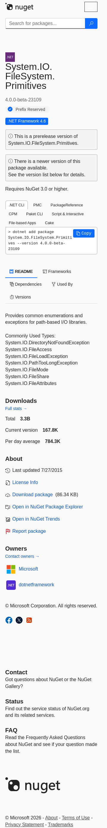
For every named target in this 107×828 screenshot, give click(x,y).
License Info (25, 482)
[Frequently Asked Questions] (11, 730)
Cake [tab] (49, 223)
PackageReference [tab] (67, 205)
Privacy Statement (24, 824)
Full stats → (16, 408)
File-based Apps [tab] (22, 223)
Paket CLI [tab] (34, 214)
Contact (16, 672)
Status (14, 701)
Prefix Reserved (30, 109)
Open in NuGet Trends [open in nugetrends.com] (36, 518)
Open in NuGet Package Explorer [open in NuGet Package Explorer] (47, 506)
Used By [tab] (62, 284)
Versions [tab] (20, 297)
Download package (32, 494)
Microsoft (28, 568)
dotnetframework (36, 584)
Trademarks (60, 824)
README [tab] (21, 271)
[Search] (91, 23)
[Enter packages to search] (45, 23)
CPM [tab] (13, 214)
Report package (29, 531)
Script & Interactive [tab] (68, 214)
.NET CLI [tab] (16, 205)
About (51, 817)
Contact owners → (22, 556)
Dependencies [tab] (26, 284)
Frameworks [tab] (57, 271)
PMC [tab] (37, 205)
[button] (84, 233)
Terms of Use (76, 817)
